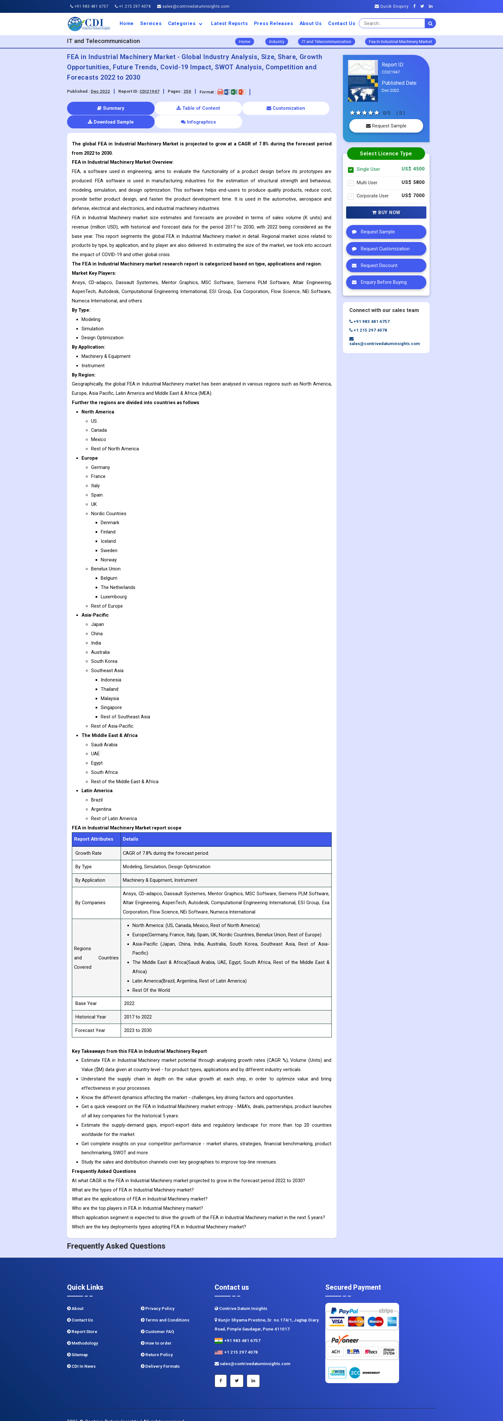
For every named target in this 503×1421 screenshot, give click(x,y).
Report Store (82, 1317)
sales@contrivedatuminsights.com (193, 6)
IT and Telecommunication (326, 41)
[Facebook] (416, 6)
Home (127, 23)
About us (311, 23)
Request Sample (386, 126)
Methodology (82, 1329)
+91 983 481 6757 (89, 6)
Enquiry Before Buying (378, 282)
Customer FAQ (157, 1317)
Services (150, 23)
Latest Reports (229, 23)
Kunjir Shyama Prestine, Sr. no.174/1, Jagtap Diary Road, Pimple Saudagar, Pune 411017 (267, 1311)
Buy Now (386, 212)
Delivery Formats (160, 1352)
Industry (276, 41)
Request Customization (379, 248)
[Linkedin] (432, 6)
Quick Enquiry (392, 6)
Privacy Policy (158, 1294)
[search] (430, 23)
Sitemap (77, 1341)
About (75, 1294)
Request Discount (373, 265)
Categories (186, 23)
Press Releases (273, 23)
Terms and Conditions (165, 1306)
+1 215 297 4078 (133, 6)
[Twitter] (424, 6)
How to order (156, 1329)
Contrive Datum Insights (241, 1294)
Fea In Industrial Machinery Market (400, 41)
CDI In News (81, 1352)
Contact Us (341, 23)
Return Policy (157, 1341)
